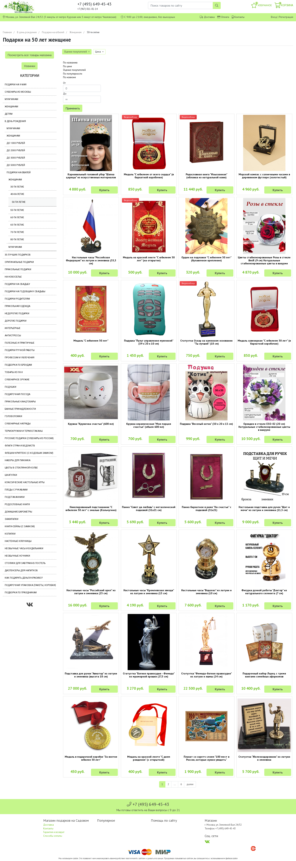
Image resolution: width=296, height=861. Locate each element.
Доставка (209, 17)
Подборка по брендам (18, 365)
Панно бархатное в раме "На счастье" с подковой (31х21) (206, 508)
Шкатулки (11, 475)
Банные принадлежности (20, 409)
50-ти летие (18, 202)
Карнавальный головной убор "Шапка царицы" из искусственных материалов (91, 176)
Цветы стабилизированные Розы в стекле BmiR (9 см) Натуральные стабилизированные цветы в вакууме (264, 260)
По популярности (72, 73)
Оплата (225, 17)
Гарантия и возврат (53, 832)
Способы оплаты (52, 835)
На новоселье (13, 276)
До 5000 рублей (16, 165)
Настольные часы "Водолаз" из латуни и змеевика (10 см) (206, 592)
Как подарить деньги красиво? (24, 578)
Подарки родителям (17, 298)
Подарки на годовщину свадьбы (25, 291)
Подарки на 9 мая (15, 84)
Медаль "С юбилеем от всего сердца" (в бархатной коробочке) (149, 176)
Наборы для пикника (17, 460)
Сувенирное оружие (17, 379)
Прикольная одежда (17, 306)
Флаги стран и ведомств (20, 445)
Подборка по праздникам (21, 592)
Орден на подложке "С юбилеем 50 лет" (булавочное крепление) (206, 259)
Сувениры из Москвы (18, 92)
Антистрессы (13, 335)
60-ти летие (17, 217)
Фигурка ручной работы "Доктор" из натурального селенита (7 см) (264, 592)
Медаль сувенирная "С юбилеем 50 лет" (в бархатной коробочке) (264, 342)
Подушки (10, 387)
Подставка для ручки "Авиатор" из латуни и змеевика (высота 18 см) (91, 675)
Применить (73, 108)
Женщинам (75, 32)
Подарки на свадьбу (17, 284)
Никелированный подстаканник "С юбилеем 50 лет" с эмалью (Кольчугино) (91, 508)
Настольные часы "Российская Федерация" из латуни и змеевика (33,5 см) (91, 260)
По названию (70, 62)
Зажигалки (11, 519)
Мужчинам (11, 99)
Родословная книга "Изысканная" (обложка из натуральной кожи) (206, 176)
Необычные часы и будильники (24, 548)
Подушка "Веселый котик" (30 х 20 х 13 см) (206, 424)
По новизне (69, 77)
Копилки (10, 533)
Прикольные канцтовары (20, 401)
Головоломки (13, 416)
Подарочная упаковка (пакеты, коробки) (30, 585)
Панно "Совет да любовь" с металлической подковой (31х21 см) (148, 508)
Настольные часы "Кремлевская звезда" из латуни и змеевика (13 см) (148, 592)
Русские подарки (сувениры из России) (29, 438)
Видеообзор (130, 117)
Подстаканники (15, 497)
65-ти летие (17, 224)
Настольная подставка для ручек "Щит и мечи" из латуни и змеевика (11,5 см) (264, 508)
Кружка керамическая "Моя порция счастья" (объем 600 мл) (148, 425)
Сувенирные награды (18, 423)
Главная (7, 32)
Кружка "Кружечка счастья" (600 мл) (91, 424)
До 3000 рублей (16, 157)
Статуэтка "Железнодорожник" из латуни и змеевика (264, 758)
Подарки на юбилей (53, 32)
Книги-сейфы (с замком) (20, 526)
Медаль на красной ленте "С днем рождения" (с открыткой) (148, 758)
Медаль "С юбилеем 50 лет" (90, 340)
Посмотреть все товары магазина (30, 55)
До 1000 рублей (16, 143)
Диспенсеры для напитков (21, 570)
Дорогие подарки (15, 321)
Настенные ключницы (18, 541)
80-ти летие (17, 239)
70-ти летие (17, 232)
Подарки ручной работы (20, 350)
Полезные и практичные (19, 343)
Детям (8, 114)
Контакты (239, 17)
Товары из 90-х (14, 372)
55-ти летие (17, 210)
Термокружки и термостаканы (24, 431)
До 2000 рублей (16, 150)
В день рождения (27, 32)
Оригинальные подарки (19, 262)
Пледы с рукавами (16, 489)
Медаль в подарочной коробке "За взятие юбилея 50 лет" (91, 758)
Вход (274, 17)
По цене (67, 66)
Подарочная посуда (17, 394)
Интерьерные (12, 328)
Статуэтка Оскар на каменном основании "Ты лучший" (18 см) (206, 342)
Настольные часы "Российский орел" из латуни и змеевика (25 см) (91, 592)
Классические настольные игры (25, 482)
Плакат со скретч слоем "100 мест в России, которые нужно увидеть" (206, 758)
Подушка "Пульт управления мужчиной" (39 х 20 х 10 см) (148, 342)
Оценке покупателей (74, 70)
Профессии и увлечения (19, 357)
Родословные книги (17, 504)
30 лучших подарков (18, 254)
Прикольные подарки (18, 269)
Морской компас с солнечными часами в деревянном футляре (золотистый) (264, 176)
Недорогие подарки (17, 313)
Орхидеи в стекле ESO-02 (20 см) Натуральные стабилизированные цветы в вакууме (264, 427)
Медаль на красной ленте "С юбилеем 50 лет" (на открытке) (149, 259)
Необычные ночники (17, 555)
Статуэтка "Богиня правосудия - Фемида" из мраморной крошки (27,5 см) (149, 675)
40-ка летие (17, 194)
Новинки (29, 66)
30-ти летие (17, 186)
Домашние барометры (18, 511)
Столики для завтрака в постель (25, 563)
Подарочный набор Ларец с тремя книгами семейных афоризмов (264, 675)
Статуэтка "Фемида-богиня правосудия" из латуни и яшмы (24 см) (206, 675)
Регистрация (286, 17)
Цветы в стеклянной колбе (21, 467)
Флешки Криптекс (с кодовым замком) (29, 453)
